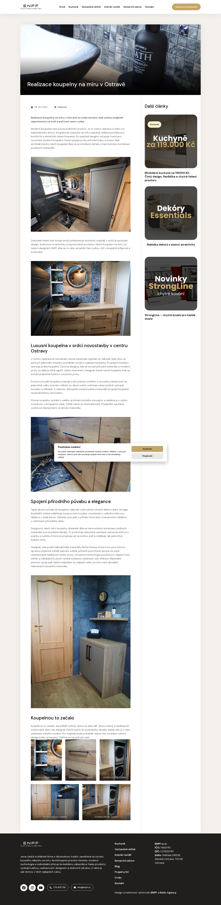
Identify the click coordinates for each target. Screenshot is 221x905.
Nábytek (62, 107)
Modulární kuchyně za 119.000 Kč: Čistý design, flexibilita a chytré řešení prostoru (171, 176)
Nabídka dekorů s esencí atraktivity (171, 244)
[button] (156, 124)
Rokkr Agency (167, 892)
